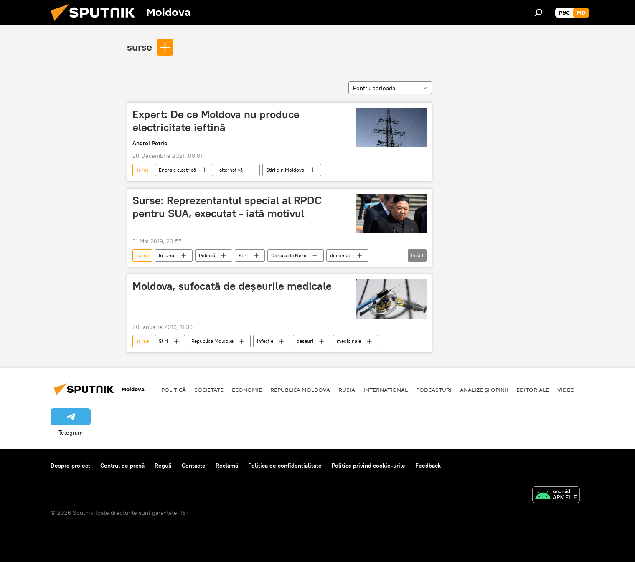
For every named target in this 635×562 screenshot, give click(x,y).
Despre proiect (70, 465)
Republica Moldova (212, 341)
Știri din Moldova (285, 170)
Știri (243, 255)
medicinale (349, 341)
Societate (209, 389)
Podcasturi (434, 389)
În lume (167, 255)
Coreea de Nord (289, 255)
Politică (207, 255)
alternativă (231, 170)
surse (139, 47)
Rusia (346, 389)
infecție (265, 341)
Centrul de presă (122, 465)
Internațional (385, 389)
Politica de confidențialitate (285, 465)
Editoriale (532, 389)
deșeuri (305, 341)
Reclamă (227, 465)
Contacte (194, 465)
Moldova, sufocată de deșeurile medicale (232, 286)
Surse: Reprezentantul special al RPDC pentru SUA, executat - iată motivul (227, 207)
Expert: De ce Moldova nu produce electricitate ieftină (216, 121)
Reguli (163, 465)
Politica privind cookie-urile (368, 465)
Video (566, 389)
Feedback (428, 465)
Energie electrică (177, 170)
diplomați (340, 255)
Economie (247, 389)
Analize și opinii (484, 389)
